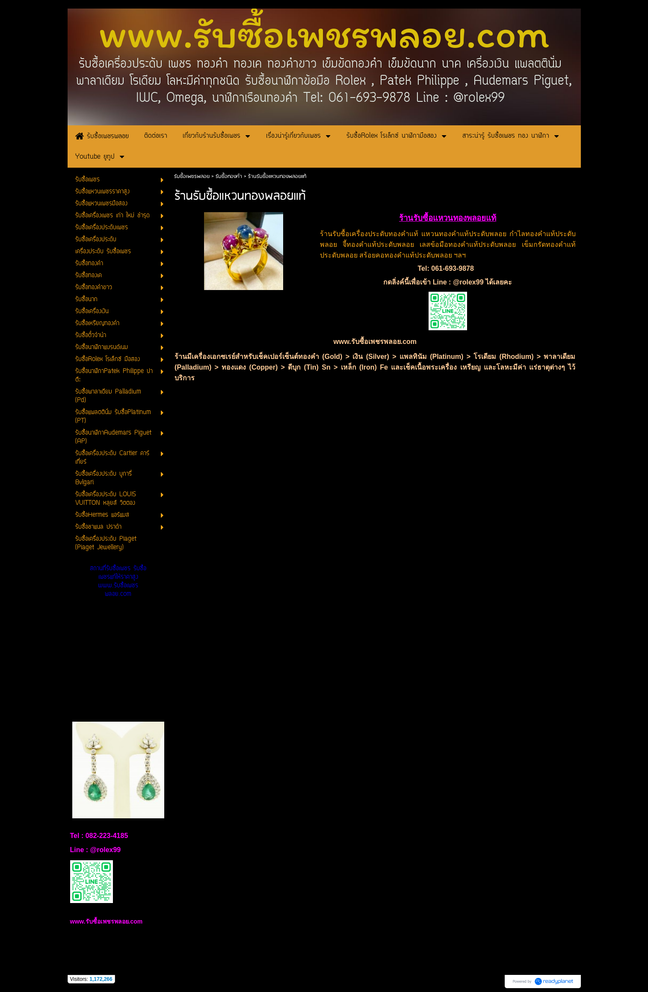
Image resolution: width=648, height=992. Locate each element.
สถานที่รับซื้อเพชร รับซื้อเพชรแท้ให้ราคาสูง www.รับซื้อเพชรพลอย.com (118, 581)
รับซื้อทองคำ (229, 176)
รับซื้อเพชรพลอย (192, 176)
